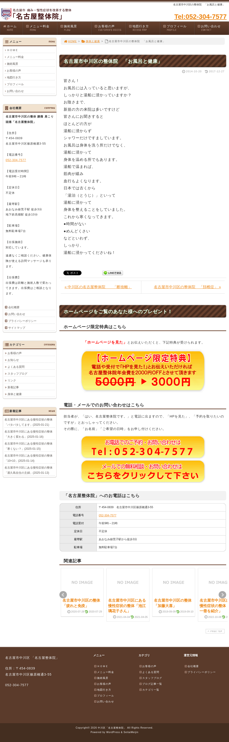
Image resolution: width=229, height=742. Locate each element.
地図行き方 (144, 28)
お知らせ (13, 359)
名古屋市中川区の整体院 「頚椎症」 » (187, 287)
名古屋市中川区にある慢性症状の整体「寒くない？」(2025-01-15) (28, 446)
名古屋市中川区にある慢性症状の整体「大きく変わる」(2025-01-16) (28, 434)
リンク (12, 380)
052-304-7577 (107, 515)
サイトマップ (16, 327)
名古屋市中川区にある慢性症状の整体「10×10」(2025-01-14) (28, 458)
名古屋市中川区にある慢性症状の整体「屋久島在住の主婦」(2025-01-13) (28, 470)
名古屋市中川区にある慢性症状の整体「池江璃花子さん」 (127, 605)
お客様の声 (110, 28)
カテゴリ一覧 (149, 689)
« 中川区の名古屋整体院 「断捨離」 (98, 287)
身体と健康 (90, 41)
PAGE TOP (214, 631)
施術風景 (76, 28)
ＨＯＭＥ (12, 50)
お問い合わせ (213, 28)
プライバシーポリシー (22, 321)
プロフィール (178, 28)
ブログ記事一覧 (150, 683)
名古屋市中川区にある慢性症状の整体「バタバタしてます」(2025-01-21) (28, 422)
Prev (63, 595)
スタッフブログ (17, 373)
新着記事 (13, 387)
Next (222, 595)
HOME (70, 41)
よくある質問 (16, 366)
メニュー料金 (41, 28)
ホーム (13, 28)
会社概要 (14, 307)
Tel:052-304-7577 (200, 16)
